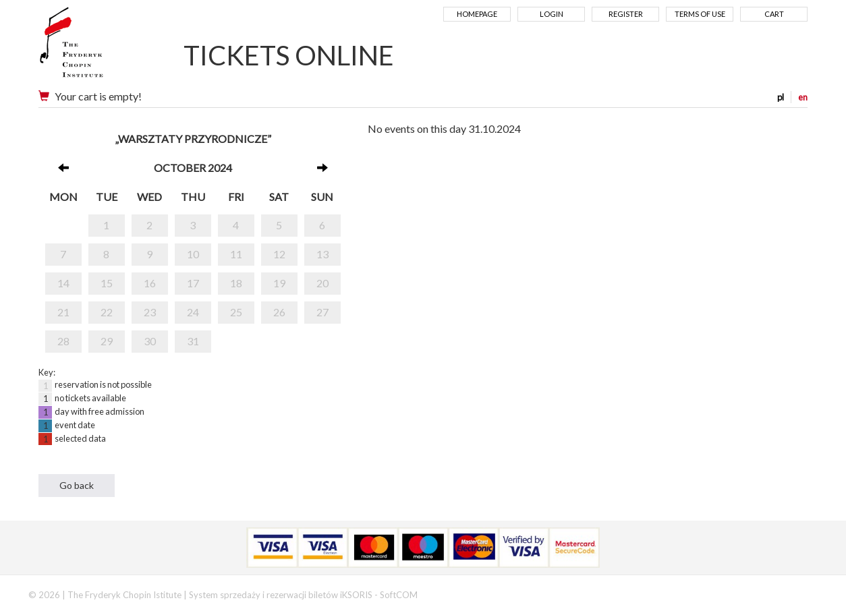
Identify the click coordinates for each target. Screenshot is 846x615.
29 (107, 340)
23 (150, 311)
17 (193, 282)
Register (626, 13)
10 (193, 253)
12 (279, 253)
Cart (774, 13)
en (803, 97)
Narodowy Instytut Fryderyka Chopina (97, 47)
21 (63, 311)
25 (236, 311)
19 (279, 282)
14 (63, 282)
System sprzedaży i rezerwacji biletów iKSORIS (280, 594)
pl (780, 97)
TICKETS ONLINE (289, 55)
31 (193, 340)
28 (63, 340)
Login (551, 13)
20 (322, 282)
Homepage (477, 13)
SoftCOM (399, 594)
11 (236, 253)
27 (322, 311)
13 (322, 253)
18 (236, 282)
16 (150, 282)
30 (150, 340)
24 (193, 311)
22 (107, 311)
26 (279, 311)
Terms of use (700, 13)
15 (107, 282)
